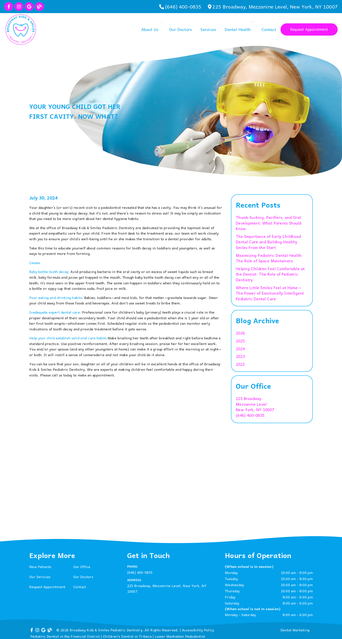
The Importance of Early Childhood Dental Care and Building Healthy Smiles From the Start (268, 242)
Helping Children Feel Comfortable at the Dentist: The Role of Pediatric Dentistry (270, 274)
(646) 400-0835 (250, 415)
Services (208, 29)
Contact (269, 29)
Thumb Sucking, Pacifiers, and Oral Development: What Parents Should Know (268, 223)
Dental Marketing (295, 630)
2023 (240, 356)
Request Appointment (47, 586)
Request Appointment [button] (309, 29)
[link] (8, 6)
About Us (149, 29)
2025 (240, 341)
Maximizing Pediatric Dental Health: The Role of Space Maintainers (269, 258)
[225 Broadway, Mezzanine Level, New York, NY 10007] (273, 6)
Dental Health (238, 29)
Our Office (82, 566)
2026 (240, 333)
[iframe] (171, 492)
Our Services (40, 576)
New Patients (40, 566)
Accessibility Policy (198, 630)
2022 (240, 364)
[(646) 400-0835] (180, 6)
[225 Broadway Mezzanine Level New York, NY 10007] (255, 404)
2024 (240, 349)
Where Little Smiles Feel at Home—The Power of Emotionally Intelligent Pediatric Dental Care (270, 293)
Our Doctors (180, 29)
